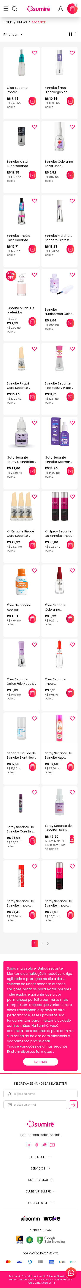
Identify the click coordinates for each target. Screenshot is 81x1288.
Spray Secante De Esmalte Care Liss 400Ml (20, 831)
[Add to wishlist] (34, 53)
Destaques (40, 1157)
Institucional (40, 1180)
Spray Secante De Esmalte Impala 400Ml (20, 905)
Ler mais (40, 1061)
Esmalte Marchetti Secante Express (59, 238)
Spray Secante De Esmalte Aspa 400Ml (58, 757)
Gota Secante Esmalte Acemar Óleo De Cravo (57, 461)
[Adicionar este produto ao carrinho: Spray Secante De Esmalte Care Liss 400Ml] (32, 840)
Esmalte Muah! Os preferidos (20, 310)
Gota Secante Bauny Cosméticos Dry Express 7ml (21, 461)
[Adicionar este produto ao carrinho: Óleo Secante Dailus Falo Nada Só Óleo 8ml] (32, 692)
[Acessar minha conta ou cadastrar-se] (62, 9)
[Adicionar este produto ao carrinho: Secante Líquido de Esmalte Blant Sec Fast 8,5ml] (32, 766)
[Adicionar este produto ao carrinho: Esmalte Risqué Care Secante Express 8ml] (32, 397)
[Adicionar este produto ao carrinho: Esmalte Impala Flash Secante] (32, 249)
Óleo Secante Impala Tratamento (55, 683)
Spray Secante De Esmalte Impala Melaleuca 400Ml (58, 905)
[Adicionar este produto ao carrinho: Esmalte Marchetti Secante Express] (70, 249)
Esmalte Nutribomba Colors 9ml (59, 313)
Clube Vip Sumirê (40, 1191)
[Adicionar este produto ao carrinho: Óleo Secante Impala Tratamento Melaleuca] (32, 101)
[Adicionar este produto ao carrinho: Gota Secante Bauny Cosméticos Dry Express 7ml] (32, 471)
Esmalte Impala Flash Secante (18, 238)
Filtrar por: (13, 34)
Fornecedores (40, 1203)
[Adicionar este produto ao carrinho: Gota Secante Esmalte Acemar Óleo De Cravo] (70, 471)
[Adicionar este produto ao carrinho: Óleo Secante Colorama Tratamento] (70, 618)
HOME (7, 22)
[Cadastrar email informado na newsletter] (73, 1104)
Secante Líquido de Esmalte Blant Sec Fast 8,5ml (21, 757)
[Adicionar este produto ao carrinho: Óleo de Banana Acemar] (32, 618)
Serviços (40, 1168)
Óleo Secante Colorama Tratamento (55, 609)
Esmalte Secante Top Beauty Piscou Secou (59, 387)
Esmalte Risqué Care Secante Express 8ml (18, 387)
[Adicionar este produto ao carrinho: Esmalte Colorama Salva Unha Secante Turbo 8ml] (70, 175)
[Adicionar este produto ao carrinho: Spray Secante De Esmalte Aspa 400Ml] (70, 766)
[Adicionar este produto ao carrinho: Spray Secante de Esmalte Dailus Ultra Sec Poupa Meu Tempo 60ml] (72, 839)
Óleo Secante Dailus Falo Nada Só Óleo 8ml (21, 683)
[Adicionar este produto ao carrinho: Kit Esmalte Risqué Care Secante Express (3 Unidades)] (32, 544)
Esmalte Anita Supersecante (17, 163)
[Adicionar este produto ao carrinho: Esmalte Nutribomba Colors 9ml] (70, 323)
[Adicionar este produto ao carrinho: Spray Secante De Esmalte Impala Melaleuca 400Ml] (70, 914)
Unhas (22, 22)
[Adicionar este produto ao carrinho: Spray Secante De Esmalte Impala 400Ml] (32, 914)
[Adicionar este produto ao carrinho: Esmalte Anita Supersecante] (32, 175)
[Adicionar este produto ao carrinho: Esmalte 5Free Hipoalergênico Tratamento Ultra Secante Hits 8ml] (70, 101)
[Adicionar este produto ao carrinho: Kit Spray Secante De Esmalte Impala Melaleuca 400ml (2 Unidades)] (70, 544)
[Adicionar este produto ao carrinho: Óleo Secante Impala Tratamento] (70, 692)
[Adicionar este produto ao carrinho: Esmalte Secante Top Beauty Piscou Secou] (70, 397)
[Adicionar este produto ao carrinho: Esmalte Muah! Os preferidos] (32, 321)
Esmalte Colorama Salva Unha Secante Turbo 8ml (59, 165)
